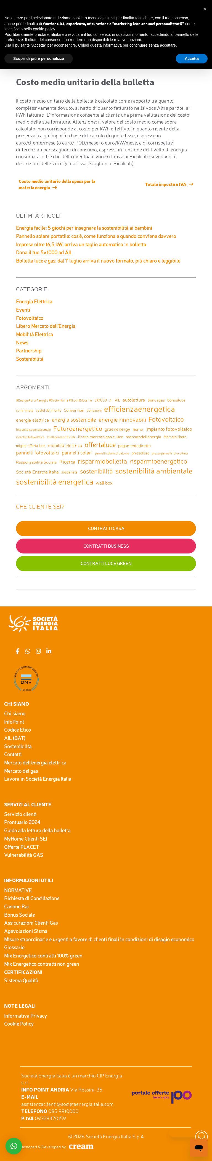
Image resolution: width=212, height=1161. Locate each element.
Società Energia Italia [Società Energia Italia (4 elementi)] (37, 472)
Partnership (28, 350)
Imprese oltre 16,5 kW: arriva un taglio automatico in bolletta (81, 244)
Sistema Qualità (21, 980)
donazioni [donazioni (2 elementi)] (94, 410)
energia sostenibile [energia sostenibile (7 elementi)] (74, 419)
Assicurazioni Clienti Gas (31, 923)
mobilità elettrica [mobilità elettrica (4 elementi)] (65, 445)
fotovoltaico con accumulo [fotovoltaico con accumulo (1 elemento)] (33, 430)
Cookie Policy (19, 1024)
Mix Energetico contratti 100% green (43, 956)
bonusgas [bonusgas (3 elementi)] (156, 400)
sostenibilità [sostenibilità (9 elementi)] (96, 471)
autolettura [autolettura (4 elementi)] (134, 400)
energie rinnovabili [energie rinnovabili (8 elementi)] (122, 419)
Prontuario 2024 (22, 822)
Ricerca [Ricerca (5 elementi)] (67, 462)
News (22, 342)
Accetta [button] (192, 58)
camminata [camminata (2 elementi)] (24, 410)
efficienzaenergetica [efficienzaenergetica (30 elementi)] (139, 409)
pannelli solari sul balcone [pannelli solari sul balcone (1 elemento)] (112, 453)
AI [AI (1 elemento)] (110, 400)
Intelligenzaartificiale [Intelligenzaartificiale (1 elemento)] (61, 437)
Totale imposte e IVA (165, 184)
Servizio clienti (20, 814)
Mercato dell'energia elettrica (35, 762)
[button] (204, 8)
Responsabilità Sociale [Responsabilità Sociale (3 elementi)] (36, 462)
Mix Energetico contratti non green (41, 964)
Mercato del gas (21, 771)
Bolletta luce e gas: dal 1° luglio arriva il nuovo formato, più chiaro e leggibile (98, 261)
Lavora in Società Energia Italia (37, 779)
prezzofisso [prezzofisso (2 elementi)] (140, 453)
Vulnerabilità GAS (23, 855)
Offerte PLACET (21, 847)
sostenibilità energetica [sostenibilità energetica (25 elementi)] (54, 481)
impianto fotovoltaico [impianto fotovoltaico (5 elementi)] (168, 429)
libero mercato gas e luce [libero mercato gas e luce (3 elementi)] (100, 436)
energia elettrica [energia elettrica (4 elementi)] (32, 420)
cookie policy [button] (44, 29)
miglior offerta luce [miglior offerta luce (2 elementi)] (30, 445)
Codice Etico (17, 730)
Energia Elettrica (34, 301)
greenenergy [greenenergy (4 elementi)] (117, 429)
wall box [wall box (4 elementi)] (104, 483)
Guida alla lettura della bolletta (37, 830)
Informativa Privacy (25, 1016)
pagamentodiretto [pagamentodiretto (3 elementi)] (134, 445)
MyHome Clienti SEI (25, 839)
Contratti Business (106, 546)
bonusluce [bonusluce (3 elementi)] (176, 400)
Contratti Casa (106, 528)
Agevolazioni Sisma (25, 931)
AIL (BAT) (14, 738)
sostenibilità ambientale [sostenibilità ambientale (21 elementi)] (154, 470)
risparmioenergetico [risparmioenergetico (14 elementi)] (158, 461)
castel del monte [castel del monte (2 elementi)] (48, 410)
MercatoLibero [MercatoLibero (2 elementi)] (175, 437)
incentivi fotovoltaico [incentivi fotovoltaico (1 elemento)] (30, 437)
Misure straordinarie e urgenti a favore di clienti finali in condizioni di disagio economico (99, 939)
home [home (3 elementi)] (138, 429)
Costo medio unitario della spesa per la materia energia (57, 184)
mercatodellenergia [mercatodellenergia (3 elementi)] (143, 436)
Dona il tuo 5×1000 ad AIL (44, 252)
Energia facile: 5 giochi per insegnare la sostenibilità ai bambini (84, 228)
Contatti (13, 754)
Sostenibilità (29, 359)
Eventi (23, 310)
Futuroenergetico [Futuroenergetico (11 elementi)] (77, 428)
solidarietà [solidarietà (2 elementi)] (69, 472)
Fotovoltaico (29, 318)
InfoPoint (14, 722)
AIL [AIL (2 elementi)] (117, 400)
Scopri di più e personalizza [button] (38, 58)
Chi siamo (14, 713)
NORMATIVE (18, 890)
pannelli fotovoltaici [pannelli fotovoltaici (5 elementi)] (37, 453)
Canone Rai (16, 906)
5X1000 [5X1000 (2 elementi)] (100, 400)
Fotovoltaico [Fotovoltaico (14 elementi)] (166, 419)
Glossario (14, 947)
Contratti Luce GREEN (106, 563)
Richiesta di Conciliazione (31, 898)
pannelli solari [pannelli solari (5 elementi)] (77, 453)
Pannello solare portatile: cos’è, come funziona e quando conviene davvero (96, 236)
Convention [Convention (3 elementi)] (74, 410)
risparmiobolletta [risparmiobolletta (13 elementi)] (102, 461)
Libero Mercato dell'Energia (45, 326)
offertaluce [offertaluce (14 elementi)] (100, 444)
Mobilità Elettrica (34, 334)
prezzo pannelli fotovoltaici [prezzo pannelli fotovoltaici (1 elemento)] (170, 453)
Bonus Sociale (19, 915)
